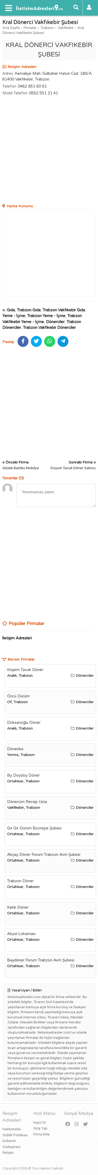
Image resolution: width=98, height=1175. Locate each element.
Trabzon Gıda (29, 310)
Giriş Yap (40, 1128)
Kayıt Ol (39, 1123)
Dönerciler (55, 321)
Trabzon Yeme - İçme (46, 315)
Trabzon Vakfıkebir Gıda (64, 310)
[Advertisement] (49, 150)
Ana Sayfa (11, 28)
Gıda (11, 310)
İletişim (8, 1153)
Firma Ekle (41, 1134)
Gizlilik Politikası (15, 1135)
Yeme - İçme (13, 315)
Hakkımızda (11, 1129)
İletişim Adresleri (17, 638)
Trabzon (47, 28)
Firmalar (30, 28)
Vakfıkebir (65, 28)
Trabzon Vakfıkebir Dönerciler (49, 327)
